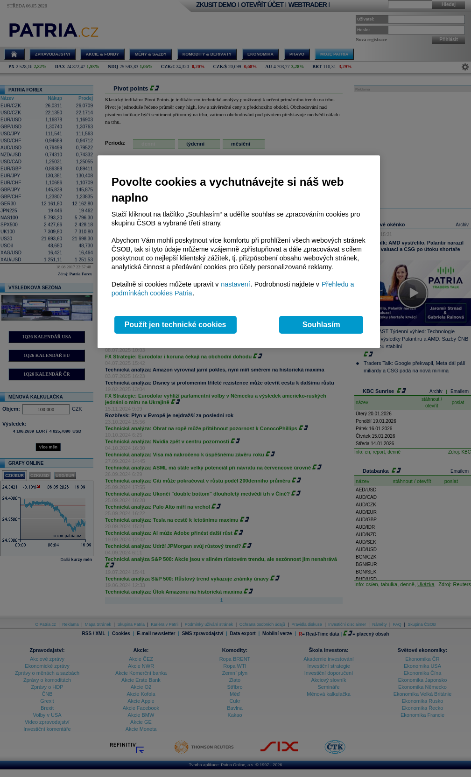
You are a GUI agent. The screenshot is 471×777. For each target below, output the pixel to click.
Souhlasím (321, 325)
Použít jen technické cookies (175, 325)
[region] (239, 251)
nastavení (235, 284)
